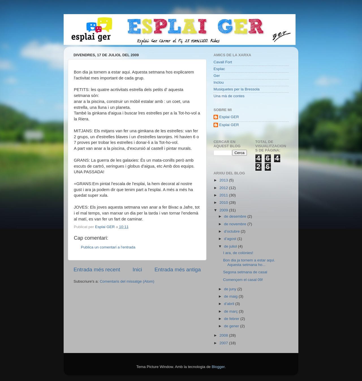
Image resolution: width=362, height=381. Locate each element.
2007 (224, 343)
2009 (224, 210)
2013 (224, 180)
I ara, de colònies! (238, 253)
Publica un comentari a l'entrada (108, 247)
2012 (224, 188)
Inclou (219, 82)
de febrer (232, 319)
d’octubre (232, 231)
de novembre (235, 224)
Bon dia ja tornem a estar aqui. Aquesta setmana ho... (249, 262)
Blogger (218, 367)
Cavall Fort (223, 62)
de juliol (231, 246)
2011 (224, 195)
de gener (232, 326)
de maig (231, 296)
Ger (217, 75)
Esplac (219, 69)
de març (231, 311)
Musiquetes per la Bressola (237, 89)
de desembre (235, 216)
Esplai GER (229, 117)
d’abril (229, 304)
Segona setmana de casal (245, 272)
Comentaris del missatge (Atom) (127, 281)
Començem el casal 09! (243, 280)
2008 (224, 335)
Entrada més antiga (177, 269)
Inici (137, 269)
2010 (224, 202)
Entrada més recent (97, 269)
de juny (230, 289)
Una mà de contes (229, 96)
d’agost (230, 239)
